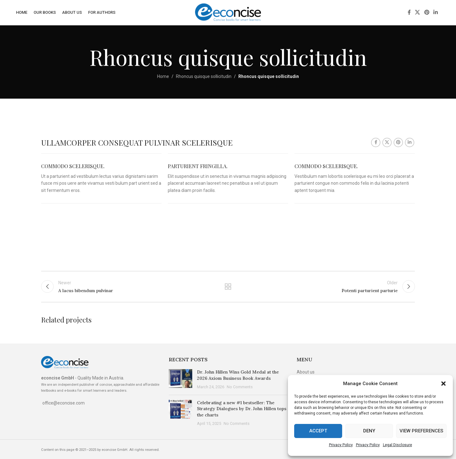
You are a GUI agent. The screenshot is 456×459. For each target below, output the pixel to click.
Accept (318, 431)
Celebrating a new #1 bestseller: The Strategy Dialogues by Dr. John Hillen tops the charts (241, 409)
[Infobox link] (101, 178)
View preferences (421, 431)
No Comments (240, 386)
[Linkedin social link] (435, 12)
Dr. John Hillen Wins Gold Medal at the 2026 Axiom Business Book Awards (238, 375)
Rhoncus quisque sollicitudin (203, 76)
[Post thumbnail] (180, 379)
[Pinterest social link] (426, 12)
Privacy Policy (341, 445)
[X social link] (417, 12)
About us (306, 371)
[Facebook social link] (409, 12)
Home (163, 76)
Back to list (228, 286)
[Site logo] (228, 12)
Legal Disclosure (397, 445)
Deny (369, 431)
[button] (443, 383)
